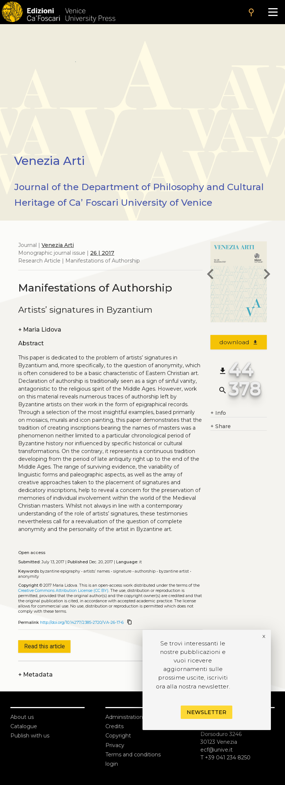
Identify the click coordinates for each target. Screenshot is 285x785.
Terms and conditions (133, 754)
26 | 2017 (102, 253)
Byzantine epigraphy (60, 571)
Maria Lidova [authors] (39, 329)
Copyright (118, 735)
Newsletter (206, 712)
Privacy (114, 745)
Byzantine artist (174, 571)
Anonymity (28, 576)
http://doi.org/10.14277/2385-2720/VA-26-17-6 (82, 622)
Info (218, 413)
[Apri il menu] (273, 12)
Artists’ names (96, 571)
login (111, 763)
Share (220, 426)
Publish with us (29, 735)
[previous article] (210, 275)
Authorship (145, 571)
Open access (31, 552)
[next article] (266, 275)
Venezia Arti (58, 245)
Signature (122, 571)
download (238, 342)
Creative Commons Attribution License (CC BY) (63, 590)
